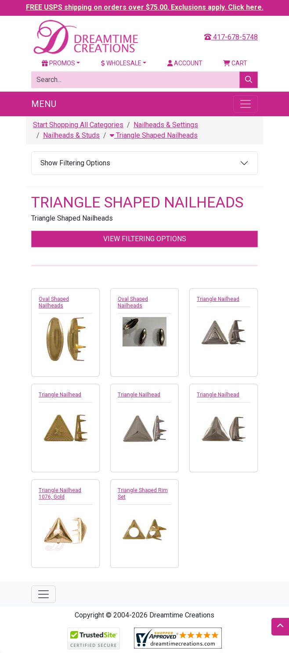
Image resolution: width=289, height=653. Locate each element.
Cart (235, 63)
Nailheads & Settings (166, 125)
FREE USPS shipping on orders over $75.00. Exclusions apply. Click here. (145, 7)
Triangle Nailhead (218, 299)
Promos (58, 63)
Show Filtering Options (75, 163)
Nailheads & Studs (71, 135)
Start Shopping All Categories (78, 125)
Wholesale (121, 63)
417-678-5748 (231, 37)
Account (184, 63)
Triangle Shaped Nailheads (154, 135)
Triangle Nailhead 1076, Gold (60, 493)
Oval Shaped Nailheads (54, 302)
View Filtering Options (144, 239)
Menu (43, 104)
